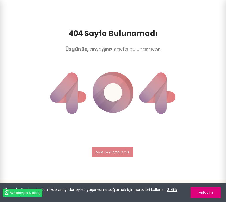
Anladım (206, 192)
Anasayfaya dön (112, 152)
